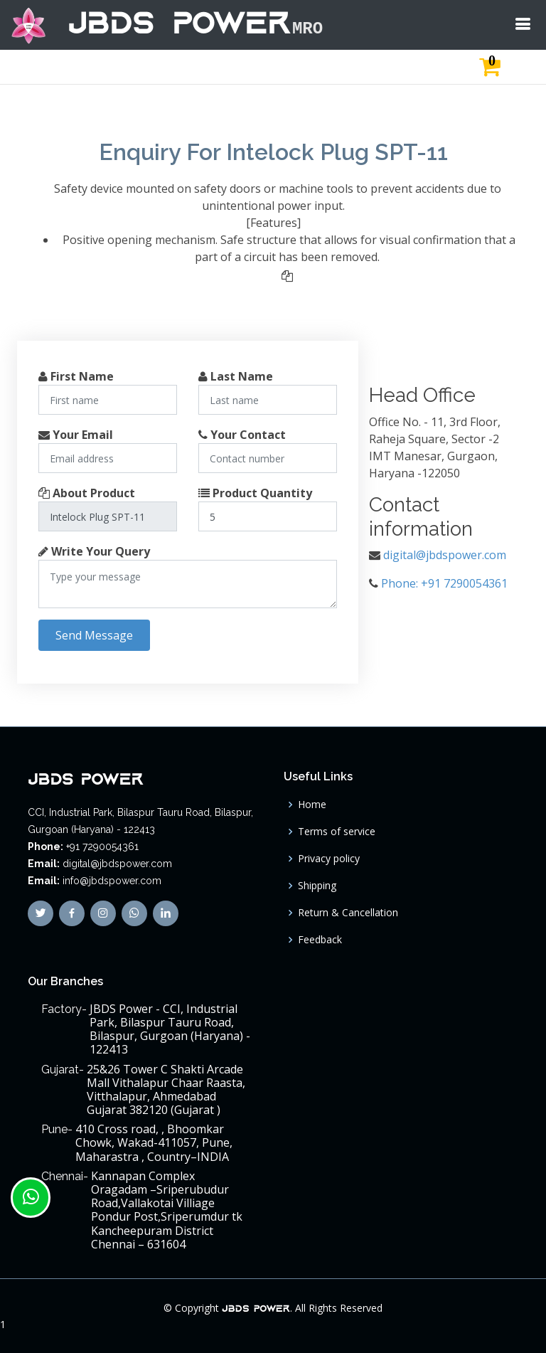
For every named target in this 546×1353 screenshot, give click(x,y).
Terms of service (336, 832)
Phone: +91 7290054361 (444, 583)
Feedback (320, 940)
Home (312, 805)
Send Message (94, 635)
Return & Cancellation (348, 913)
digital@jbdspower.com (444, 555)
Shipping (317, 886)
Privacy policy (329, 859)
